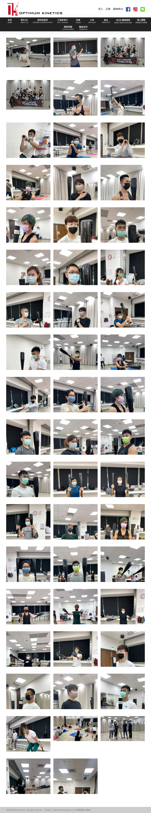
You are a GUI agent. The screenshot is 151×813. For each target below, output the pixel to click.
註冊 (108, 9)
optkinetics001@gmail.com (63, 810)
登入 (100, 9)
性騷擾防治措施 (83, 810)
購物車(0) (118, 9)
